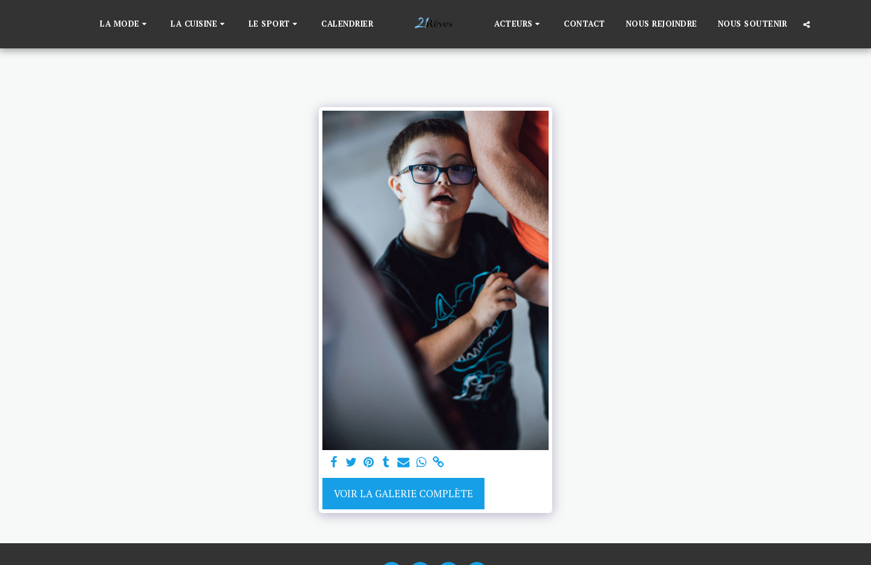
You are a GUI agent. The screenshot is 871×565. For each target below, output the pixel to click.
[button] (125, 24)
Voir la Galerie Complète (403, 493)
